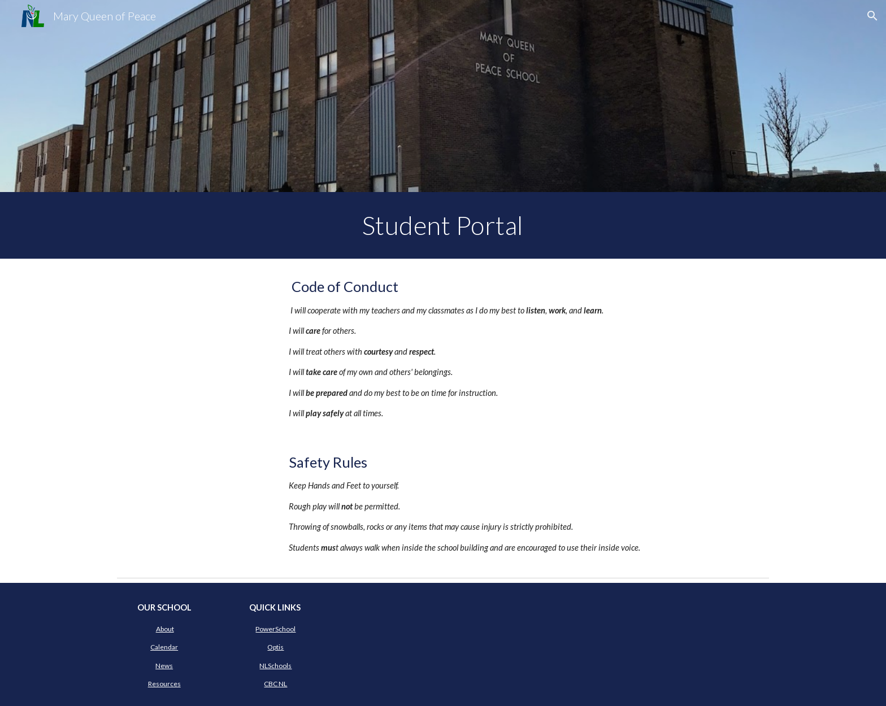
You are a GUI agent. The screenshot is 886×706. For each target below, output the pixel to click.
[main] (443, 225)
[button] (872, 15)
